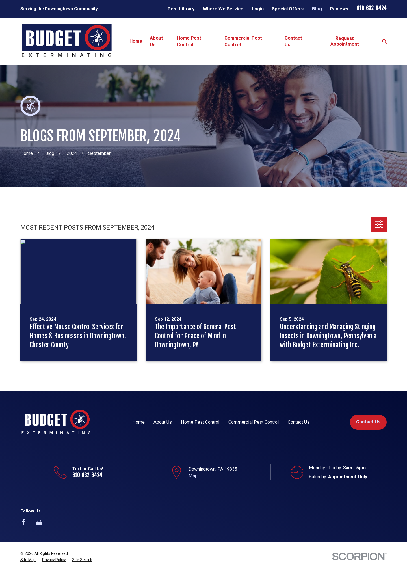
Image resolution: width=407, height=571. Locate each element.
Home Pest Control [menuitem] (189, 41)
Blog (317, 9)
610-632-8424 (372, 8)
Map (193, 475)
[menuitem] (28, 560)
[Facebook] (23, 522)
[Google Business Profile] (39, 522)
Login (258, 9)
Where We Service (223, 9)
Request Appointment (344, 41)
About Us (162, 422)
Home (138, 422)
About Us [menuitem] (156, 41)
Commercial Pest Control (253, 422)
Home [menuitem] (135, 41)
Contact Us (298, 422)
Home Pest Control (200, 422)
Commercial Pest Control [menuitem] (243, 41)
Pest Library (181, 9)
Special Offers (288, 9)
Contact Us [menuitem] (293, 41)
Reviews (339, 9)
